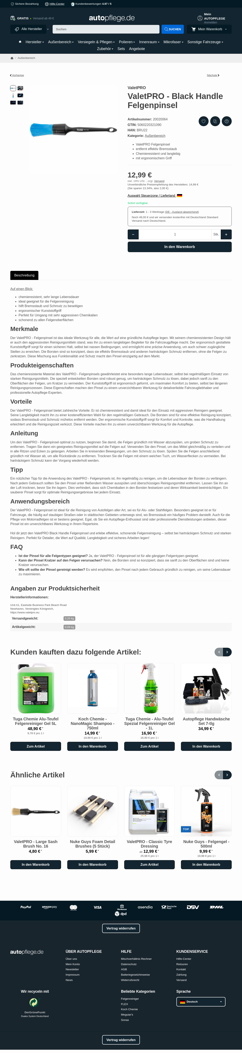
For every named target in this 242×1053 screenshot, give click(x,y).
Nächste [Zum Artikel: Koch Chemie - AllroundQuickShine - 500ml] (213, 75)
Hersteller (35, 42)
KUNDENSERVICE (192, 952)
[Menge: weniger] (133, 234)
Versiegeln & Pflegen (96, 42)
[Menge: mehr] (226, 234)
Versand (159, 181)
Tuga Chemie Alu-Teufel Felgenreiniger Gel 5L (35, 721)
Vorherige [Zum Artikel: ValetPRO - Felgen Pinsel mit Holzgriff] (17, 75)
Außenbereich (61, 42)
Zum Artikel (36, 746)
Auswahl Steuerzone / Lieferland (155, 195)
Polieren (127, 42)
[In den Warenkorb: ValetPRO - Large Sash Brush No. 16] (35, 864)
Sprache (183, 992)
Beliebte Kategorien (138, 992)
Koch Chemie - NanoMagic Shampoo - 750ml (93, 723)
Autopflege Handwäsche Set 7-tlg (206, 721)
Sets (121, 49)
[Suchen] (106, 29)
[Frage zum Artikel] (227, 121)
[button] (13, 88)
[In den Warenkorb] (180, 247)
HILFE (126, 952)
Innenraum (149, 42)
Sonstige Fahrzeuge (205, 42)
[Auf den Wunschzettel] (204, 121)
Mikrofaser (173, 42)
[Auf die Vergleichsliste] (215, 121)
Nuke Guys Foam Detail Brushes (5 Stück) (92, 843)
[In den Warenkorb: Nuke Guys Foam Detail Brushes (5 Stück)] (92, 864)
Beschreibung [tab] (24, 275)
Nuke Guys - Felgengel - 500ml (206, 843)
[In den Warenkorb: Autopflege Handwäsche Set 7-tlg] (206, 746)
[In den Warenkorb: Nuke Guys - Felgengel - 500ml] (206, 864)
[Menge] (175, 234)
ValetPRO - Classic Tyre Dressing (149, 843)
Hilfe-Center (57, 3)
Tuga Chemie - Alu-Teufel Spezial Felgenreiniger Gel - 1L (149, 723)
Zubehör (105, 49)
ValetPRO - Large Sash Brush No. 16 (35, 843)
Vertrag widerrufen (121, 928)
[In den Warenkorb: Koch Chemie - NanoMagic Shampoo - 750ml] (92, 746)
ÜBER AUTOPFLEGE (84, 952)
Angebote (137, 49)
